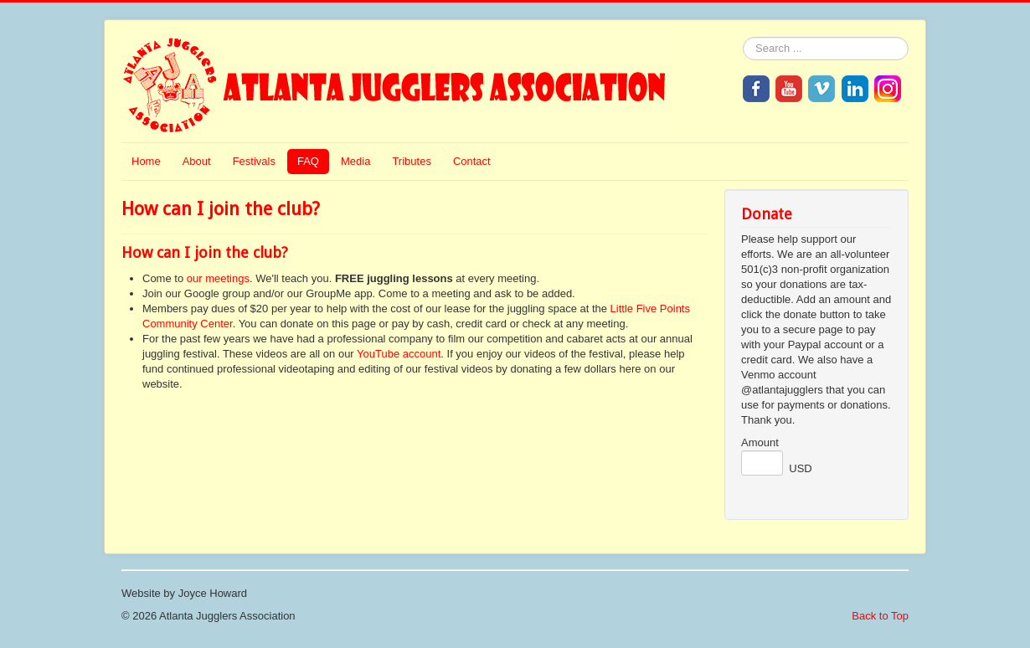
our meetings (218, 278)
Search (743, 37)
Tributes (411, 161)
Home (146, 161)
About (197, 161)
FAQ (308, 161)
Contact (472, 161)
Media (355, 161)
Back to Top (880, 615)
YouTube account (398, 353)
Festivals (254, 161)
